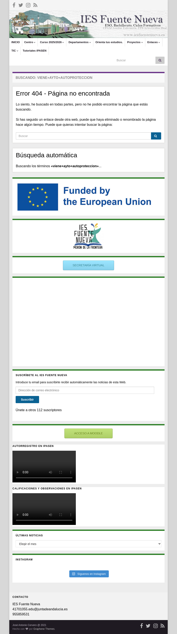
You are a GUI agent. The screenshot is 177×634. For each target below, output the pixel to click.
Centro (30, 42)
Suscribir (27, 399)
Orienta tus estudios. (109, 42)
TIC (14, 50)
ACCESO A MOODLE (88, 433)
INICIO (15, 42)
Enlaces (153, 42)
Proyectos (135, 42)
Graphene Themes (43, 628)
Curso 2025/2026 (52, 42)
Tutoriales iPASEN (34, 50)
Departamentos (79, 42)
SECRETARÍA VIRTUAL (88, 265)
